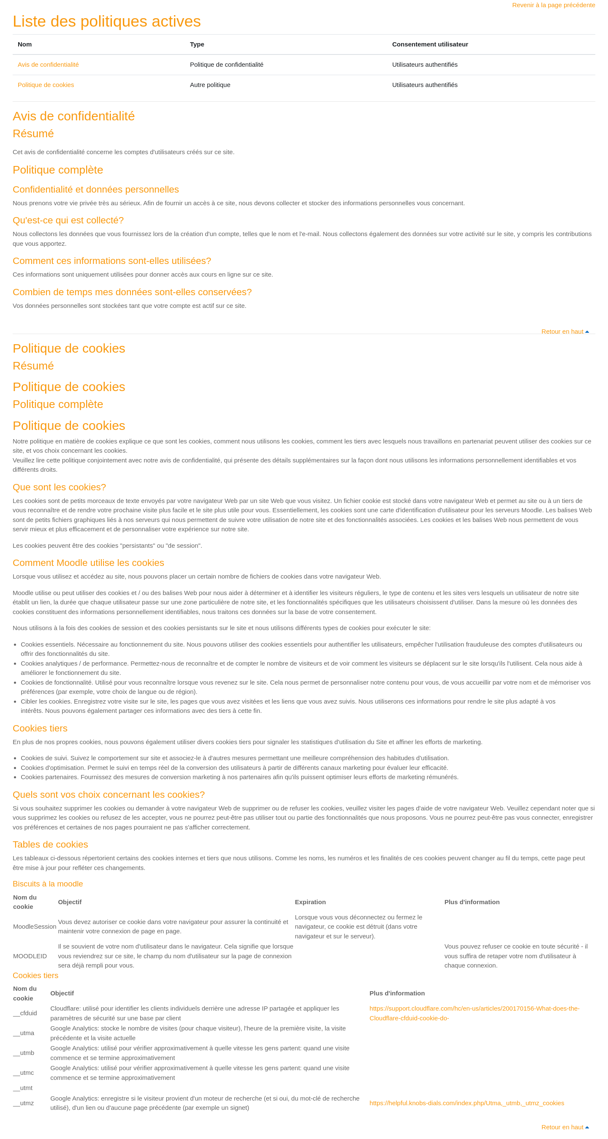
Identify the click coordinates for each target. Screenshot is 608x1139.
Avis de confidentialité (48, 64)
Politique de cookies (46, 84)
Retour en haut (567, 331)
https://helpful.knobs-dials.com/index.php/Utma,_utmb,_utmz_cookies (466, 1102)
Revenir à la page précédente (553, 4)
